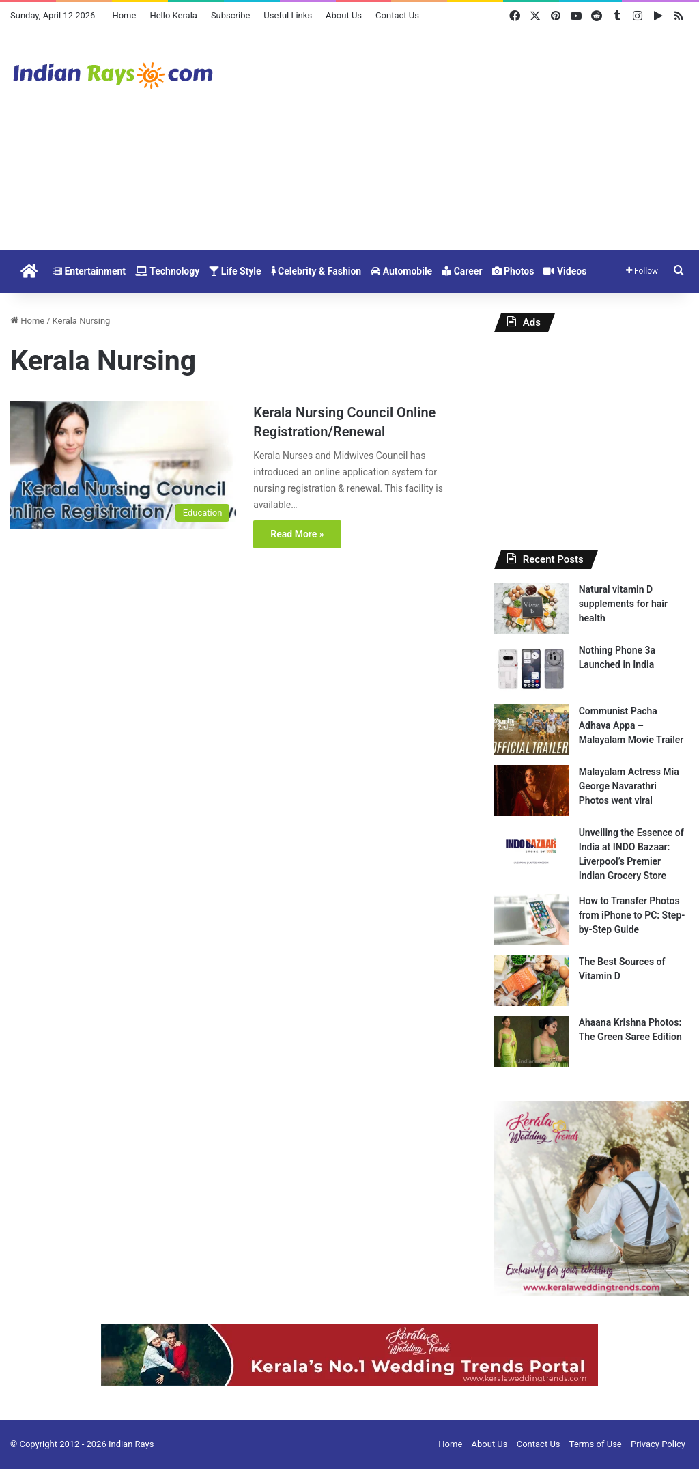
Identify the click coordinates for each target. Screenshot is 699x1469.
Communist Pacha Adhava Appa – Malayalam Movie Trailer (631, 725)
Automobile (401, 271)
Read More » (297, 534)
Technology (167, 271)
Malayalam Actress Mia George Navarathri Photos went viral (629, 786)
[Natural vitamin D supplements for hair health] (531, 608)
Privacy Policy (658, 1444)
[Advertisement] (466, 140)
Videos (564, 271)
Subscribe (230, 15)
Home (124, 15)
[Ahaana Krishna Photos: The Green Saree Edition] (531, 1041)
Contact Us (397, 15)
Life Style (235, 271)
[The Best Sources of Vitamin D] (531, 980)
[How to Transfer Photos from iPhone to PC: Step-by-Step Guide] (531, 919)
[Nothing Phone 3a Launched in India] (531, 669)
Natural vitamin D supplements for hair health (623, 604)
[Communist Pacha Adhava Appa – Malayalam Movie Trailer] (531, 729)
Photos (513, 271)
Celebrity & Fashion (316, 271)
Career (462, 271)
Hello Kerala (173, 15)
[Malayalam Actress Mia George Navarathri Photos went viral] (531, 790)
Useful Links (287, 15)
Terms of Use (595, 1444)
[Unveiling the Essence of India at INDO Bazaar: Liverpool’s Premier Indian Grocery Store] (531, 851)
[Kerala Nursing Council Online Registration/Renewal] (123, 465)
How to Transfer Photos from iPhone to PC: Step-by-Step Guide (632, 915)
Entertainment (89, 271)
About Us (344, 15)
